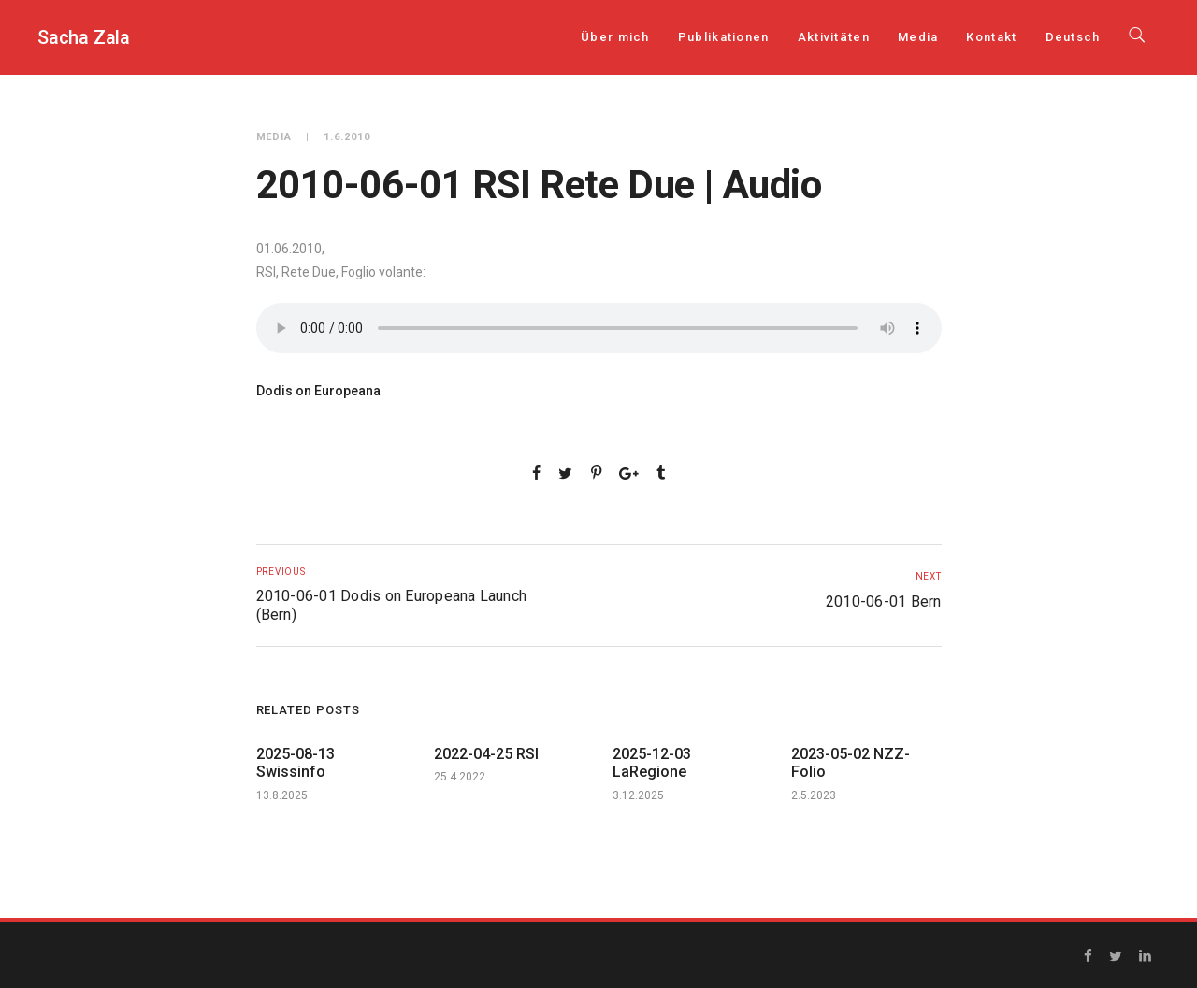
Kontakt (991, 37)
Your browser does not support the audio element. (599, 328)
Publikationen (724, 37)
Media (918, 37)
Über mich (615, 37)
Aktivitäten (834, 37)
